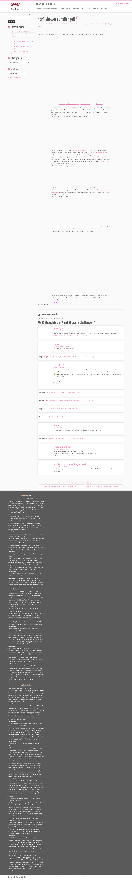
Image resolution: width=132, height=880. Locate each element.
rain (113, 24)
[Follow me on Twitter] (40, 4)
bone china (99, 104)
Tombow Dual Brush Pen (97, 153)
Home (10, 14)
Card (90, 24)
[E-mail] (37, 4)
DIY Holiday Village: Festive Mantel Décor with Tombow (23, 628)
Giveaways (73, 24)
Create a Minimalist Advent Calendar (18, 573)
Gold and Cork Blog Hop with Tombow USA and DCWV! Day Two (61, 486)
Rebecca (57, 425)
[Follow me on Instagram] (46, 4)
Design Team (65, 24)
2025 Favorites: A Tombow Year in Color (19, 516)
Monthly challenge (106, 24)
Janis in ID (58, 365)
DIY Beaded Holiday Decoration (17, 648)
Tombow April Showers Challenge (69, 104)
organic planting (61, 446)
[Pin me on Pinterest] (55, 4)
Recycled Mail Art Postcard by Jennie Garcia (59, 417)
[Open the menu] (127, 9)
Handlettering (81, 24)
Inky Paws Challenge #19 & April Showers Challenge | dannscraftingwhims (69, 400)
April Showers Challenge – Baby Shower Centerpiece (104, 486)
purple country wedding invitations (71, 464)
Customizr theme (82, 877)
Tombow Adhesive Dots (84, 188)
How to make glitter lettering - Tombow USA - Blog (62, 392)
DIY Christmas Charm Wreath (16, 666)
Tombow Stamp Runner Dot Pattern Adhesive (87, 157)
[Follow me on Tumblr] (49, 4)
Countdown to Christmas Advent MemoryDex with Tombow (24, 609)
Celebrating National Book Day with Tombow (20, 554)
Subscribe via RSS (15, 78)
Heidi (56, 343)
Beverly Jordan (61, 328)
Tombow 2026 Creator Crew (46, 8)
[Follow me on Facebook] (43, 4)
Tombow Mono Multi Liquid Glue (82, 150)
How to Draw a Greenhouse (20, 31)
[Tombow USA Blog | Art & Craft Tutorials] (15, 6)
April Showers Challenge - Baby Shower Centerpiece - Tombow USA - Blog (69, 357)
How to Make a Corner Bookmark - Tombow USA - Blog (63, 409)
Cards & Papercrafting (20, 14)
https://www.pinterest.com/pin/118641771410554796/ (71, 335)
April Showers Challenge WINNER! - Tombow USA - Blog (64, 438)
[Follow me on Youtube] (52, 4)
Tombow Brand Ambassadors (72, 8)
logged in (49, 318)
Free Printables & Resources (97, 8)
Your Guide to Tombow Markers (17, 591)
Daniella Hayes (97, 24)
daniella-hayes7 (85, 104)
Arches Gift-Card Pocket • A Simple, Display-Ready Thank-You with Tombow (22, 41)
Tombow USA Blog (27, 495)
